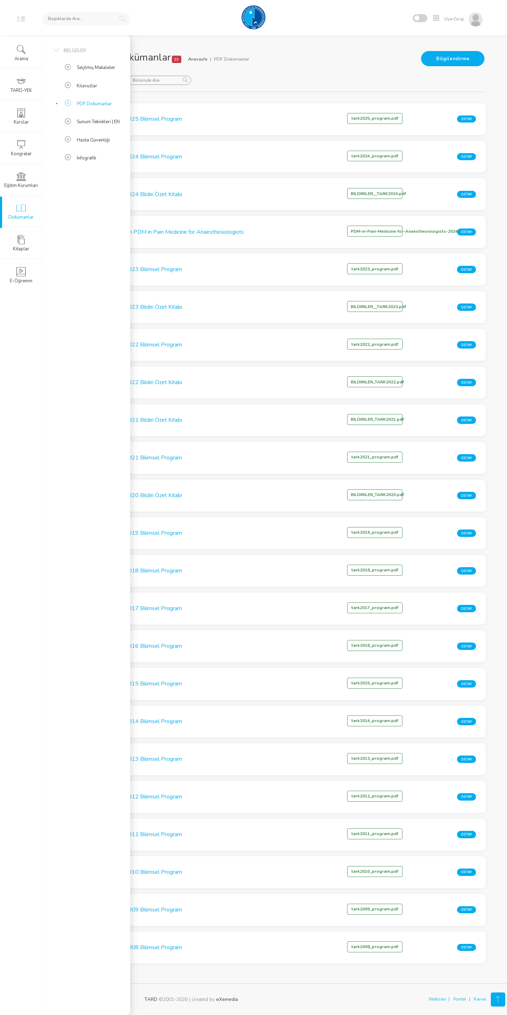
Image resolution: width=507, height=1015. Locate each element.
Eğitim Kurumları (21, 180)
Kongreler (21, 148)
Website (437, 999)
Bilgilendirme (452, 59)
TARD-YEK (21, 85)
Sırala (158, 80)
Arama (21, 53)
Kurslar (21, 116)
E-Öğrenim (21, 275)
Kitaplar (21, 243)
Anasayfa (245, 59)
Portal (459, 999)
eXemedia (227, 999)
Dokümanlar (21, 211)
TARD (150, 999)
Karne (480, 999)
